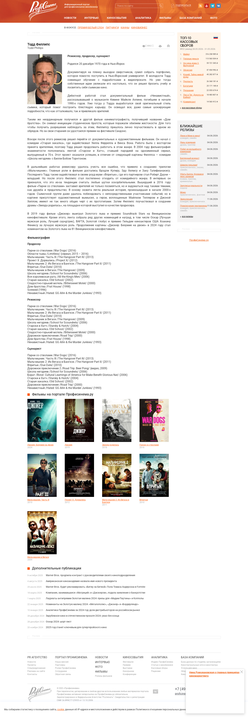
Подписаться (183, 5)
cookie (60, 709)
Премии (127, 665)
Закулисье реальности (191, 185)
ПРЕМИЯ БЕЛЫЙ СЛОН (91, 27)
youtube (206, 5)
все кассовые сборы (192, 108)
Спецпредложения (36, 668)
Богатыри (188, 86)
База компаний (191, 17)
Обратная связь (63, 674)
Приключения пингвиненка (193, 206)
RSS (200, 5)
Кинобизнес (139, 27)
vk (218, 5)
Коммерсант (189, 102)
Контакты (32, 674)
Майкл (186, 54)
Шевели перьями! (188, 165)
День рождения (187, 142)
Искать (161, 6)
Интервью (91, 17)
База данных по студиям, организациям (201, 662)
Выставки (127, 668)
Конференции (129, 674)
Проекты (31, 665)
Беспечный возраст (189, 158)
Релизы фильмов (103, 676)
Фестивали (128, 662)
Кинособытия (116, 17)
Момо (183, 192)
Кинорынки (128, 671)
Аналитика (143, 17)
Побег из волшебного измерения (190, 150)
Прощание (188, 90)
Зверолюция (186, 199)
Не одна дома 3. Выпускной (191, 64)
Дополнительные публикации (56, 568)
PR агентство (37, 657)
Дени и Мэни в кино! (190, 136)
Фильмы (165, 17)
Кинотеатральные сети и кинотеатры (199, 665)
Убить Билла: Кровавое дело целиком (192, 175)
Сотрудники (61, 671)
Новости (70, 17)
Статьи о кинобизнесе (162, 665)
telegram (212, 5)
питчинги (112, 27)
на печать (160, 46)
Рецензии (156, 671)
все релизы (187, 216)
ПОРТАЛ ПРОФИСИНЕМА (71, 657)
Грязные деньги (191, 59)
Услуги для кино (189, 668)
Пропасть (188, 81)
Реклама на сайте (36, 671)
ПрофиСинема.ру (199, 240)
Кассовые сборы (159, 668)
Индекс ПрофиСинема (162, 662)
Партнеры (60, 665)
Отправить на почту (168, 45)
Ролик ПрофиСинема (65, 668)
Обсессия (187, 70)
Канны (125, 27)
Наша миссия (62, 662)
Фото (213, 17)
